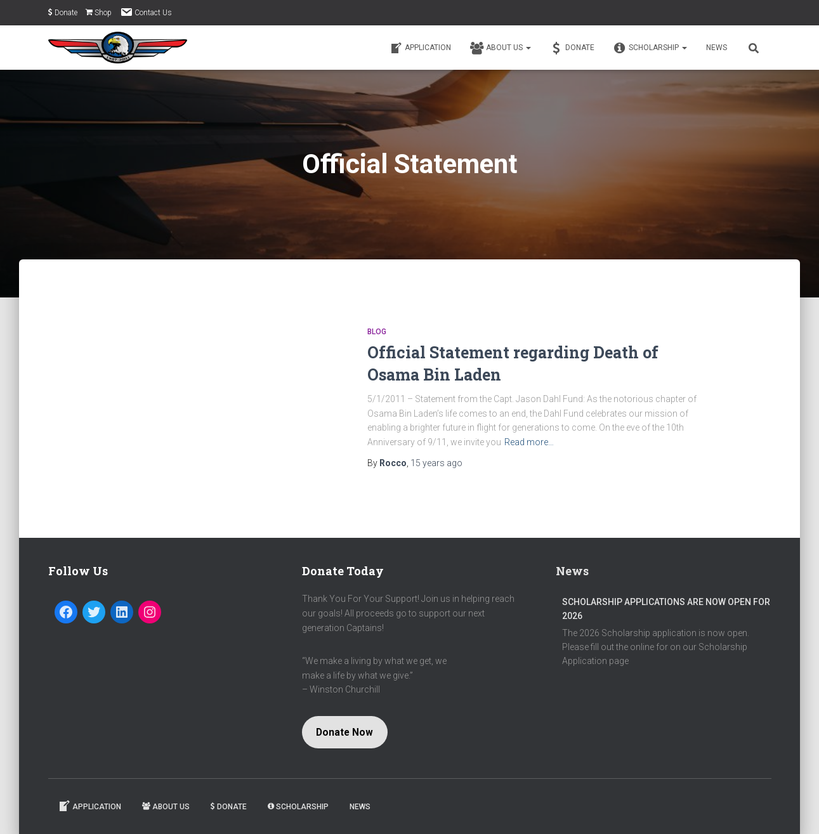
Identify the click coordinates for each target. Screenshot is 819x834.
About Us (500, 48)
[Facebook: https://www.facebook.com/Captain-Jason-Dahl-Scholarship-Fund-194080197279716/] (66, 612)
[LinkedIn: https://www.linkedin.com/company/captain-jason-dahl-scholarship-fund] (121, 612)
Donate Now (344, 732)
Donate (62, 12)
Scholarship (650, 48)
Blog (376, 331)
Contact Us (146, 12)
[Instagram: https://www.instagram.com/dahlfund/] (149, 612)
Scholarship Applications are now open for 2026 (666, 609)
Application (420, 48)
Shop (99, 12)
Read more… (529, 442)
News (716, 47)
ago (436, 463)
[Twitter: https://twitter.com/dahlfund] (93, 612)
